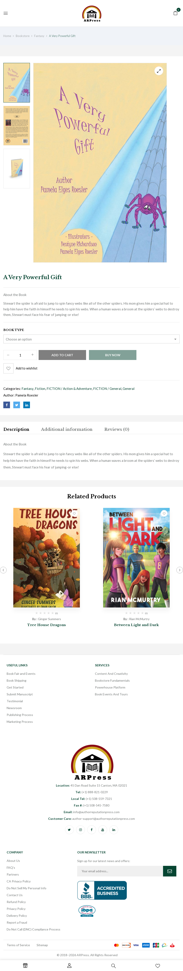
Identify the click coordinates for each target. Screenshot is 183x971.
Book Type (13, 330)
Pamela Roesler (26, 395)
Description (16, 429)
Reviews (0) (116, 429)
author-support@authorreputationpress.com (91, 818)
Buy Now (112, 355)
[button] (175, 13)
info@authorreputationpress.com (92, 812)
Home (7, 36)
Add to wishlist (26, 368)
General (128, 389)
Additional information (66, 429)
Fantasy (39, 36)
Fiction (40, 389)
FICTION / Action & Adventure (69, 389)
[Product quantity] (20, 355)
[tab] (16, 430)
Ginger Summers (49, 619)
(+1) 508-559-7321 (91, 799)
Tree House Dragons (46, 625)
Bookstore (23, 36)
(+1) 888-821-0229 (91, 792)
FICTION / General (107, 389)
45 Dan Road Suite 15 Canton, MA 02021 (91, 785)
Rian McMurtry (139, 619)
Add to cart (62, 355)
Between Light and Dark (136, 625)
